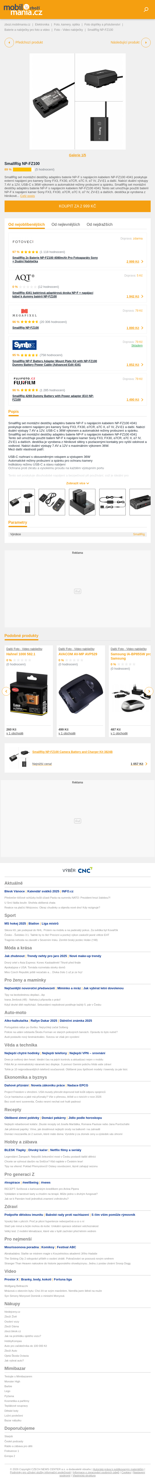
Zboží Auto (11, 1350)
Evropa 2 (10, 1456)
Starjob (9, 1436)
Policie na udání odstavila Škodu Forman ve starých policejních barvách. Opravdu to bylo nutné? (61, 1032)
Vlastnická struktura (84, 1475)
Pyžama (9, 1396)
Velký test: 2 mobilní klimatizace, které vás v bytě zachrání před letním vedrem (50, 1231)
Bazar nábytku (13, 1420)
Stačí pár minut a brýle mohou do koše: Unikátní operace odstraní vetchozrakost (52, 1226)
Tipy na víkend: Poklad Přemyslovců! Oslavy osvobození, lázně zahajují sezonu (51, 1166)
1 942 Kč (133, 296)
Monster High (12, 1381)
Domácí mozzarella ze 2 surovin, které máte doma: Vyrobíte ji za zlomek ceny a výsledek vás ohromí (64, 1134)
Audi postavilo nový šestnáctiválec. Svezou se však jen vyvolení (42, 1036)
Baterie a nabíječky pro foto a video (27, 30)
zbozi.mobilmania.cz (18, 24)
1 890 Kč (133, 328)
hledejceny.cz (12, 1311)
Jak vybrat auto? (14, 1360)
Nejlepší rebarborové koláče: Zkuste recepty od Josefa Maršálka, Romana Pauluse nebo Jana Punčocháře (67, 1124)
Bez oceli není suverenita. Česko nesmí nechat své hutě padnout (43, 1101)
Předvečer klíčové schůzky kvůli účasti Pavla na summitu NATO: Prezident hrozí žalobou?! (58, 897)
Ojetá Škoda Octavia (17, 1355)
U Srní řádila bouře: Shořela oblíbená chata (30, 902)
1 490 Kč (133, 399)
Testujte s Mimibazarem (18, 1376)
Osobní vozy (12, 1321)
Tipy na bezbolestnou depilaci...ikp (25, 994)
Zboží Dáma (12, 1326)
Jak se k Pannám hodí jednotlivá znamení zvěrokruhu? (37, 1198)
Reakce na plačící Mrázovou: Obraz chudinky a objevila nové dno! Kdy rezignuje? (52, 907)
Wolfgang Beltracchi (16, 1286)
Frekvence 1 (12, 1450)
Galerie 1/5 (77, 155)
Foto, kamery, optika (67, 24)
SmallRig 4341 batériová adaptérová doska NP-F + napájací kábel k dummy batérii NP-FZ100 (52, 294)
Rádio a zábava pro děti (18, 1446)
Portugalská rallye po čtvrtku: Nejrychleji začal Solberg (36, 1027)
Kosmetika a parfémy (17, 1400)
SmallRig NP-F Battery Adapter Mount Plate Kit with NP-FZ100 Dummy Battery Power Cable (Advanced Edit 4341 (54, 362)
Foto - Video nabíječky (68, 30)
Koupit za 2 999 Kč (77, 206)
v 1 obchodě (15, 733)
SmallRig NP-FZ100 (22, 164)
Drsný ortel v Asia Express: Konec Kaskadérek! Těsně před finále (43, 962)
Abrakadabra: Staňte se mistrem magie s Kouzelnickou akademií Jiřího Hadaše (51, 1253)
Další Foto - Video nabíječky (24, 649)
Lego (7, 1391)
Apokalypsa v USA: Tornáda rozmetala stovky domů (35, 967)
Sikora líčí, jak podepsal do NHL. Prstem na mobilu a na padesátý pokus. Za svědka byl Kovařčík (61, 930)
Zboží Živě (11, 1316)
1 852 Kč (133, 364)
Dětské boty (12, 1410)
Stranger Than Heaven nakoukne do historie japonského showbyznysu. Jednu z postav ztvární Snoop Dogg (67, 1263)
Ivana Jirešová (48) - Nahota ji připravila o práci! (33, 999)
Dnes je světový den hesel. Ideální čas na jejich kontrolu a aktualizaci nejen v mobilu (54, 1059)
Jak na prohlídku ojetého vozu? (23, 1336)
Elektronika (42, 24)
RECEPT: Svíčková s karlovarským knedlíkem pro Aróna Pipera (42, 1188)
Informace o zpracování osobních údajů (96, 1472)
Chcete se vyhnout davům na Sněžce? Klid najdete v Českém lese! (44, 1161)
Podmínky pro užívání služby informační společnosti (40, 1472)
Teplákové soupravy (16, 1405)
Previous (6, 691)
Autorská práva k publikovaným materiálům (118, 1469)
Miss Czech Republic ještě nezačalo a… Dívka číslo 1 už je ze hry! (44, 972)
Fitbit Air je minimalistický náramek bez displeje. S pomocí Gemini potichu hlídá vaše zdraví (58, 1064)
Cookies (126, 1472)
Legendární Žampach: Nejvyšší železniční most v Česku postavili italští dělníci (50, 1156)
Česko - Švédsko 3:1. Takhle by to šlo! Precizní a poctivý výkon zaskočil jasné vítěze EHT (57, 934)
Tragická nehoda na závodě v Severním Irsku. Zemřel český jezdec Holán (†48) (51, 940)
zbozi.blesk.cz (13, 1331)
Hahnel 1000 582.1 (21, 654)
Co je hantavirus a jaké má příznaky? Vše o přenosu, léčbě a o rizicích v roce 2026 (53, 1096)
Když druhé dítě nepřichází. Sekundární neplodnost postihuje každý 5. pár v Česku (53, 1004)
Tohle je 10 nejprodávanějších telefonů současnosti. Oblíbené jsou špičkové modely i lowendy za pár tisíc (66, 1069)
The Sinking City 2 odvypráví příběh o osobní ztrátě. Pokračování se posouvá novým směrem (59, 1258)
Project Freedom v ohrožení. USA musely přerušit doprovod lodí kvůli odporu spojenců (55, 1091)
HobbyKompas (13, 1341)
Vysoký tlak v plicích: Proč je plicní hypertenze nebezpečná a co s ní (44, 1221)
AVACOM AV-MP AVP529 (78, 654)
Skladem (137, 345)
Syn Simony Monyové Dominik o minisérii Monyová (34, 1295)
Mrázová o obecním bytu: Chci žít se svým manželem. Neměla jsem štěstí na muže (53, 1290)
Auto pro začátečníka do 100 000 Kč (26, 1345)
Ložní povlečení (14, 1415)
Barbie (8, 1386)
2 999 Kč (133, 261)
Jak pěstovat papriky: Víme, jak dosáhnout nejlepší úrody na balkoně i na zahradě (52, 1129)
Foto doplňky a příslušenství (102, 24)
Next (149, 691)
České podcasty (14, 1441)
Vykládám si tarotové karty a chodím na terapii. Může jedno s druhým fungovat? (51, 1193)
